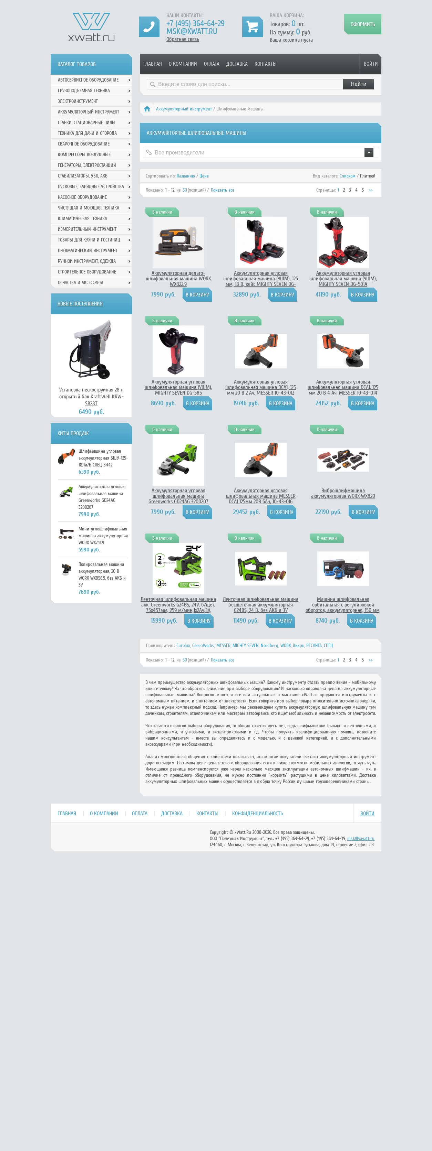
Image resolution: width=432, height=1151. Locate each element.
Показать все (222, 190)
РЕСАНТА (314, 645)
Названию (186, 176)
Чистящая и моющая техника (88, 208)
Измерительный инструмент (87, 229)
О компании (183, 64)
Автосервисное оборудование (88, 80)
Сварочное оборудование (84, 144)
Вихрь (298, 645)
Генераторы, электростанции (87, 165)
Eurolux (183, 645)
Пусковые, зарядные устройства (91, 187)
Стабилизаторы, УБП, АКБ (82, 176)
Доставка (237, 64)
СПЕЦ (328, 645)
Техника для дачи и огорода (87, 133)
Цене (204, 176)
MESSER (223, 645)
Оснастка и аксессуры (80, 283)
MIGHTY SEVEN (246, 645)
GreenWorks (203, 645)
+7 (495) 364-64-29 (195, 24)
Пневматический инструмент (87, 251)
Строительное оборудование (87, 272)
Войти (371, 64)
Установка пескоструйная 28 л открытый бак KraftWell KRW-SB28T (91, 396)
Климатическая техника (82, 219)
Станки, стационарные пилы (86, 123)
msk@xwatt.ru (191, 31)
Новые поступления (80, 303)
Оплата (211, 64)
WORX (285, 645)
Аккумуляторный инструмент (184, 109)
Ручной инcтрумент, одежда (87, 261)
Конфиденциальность (257, 813)
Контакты (266, 64)
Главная (152, 64)
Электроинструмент (78, 101)
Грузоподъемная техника (84, 91)
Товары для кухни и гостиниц (89, 240)
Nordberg (269, 645)
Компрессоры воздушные (84, 155)
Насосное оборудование (82, 197)
